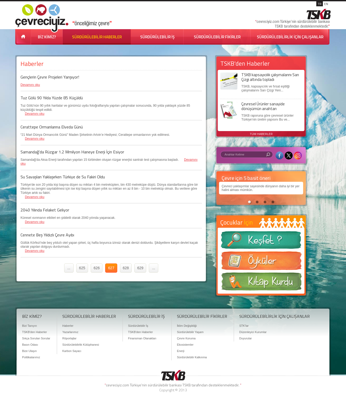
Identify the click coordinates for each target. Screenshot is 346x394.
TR (320, 3)
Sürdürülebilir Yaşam (190, 332)
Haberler (67, 325)
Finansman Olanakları (142, 338)
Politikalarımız (31, 357)
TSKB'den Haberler (34, 332)
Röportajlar (69, 338)
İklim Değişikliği (187, 325)
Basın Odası (30, 344)
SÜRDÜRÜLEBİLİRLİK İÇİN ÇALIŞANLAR (290, 37)
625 (82, 268)
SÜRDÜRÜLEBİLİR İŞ (157, 37)
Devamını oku (30, 85)
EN (326, 3)
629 (140, 268)
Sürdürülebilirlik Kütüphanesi (80, 344)
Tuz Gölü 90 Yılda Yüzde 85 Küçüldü (52, 98)
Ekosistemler (185, 344)
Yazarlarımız (70, 332)
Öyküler (261, 262)
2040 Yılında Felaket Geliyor (45, 210)
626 (97, 268)
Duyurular (245, 338)
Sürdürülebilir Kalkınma (192, 357)
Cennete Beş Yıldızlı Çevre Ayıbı (47, 235)
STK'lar (244, 325)
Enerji (180, 350)
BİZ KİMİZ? (47, 37)
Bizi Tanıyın (29, 325)
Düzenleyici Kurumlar (253, 332)
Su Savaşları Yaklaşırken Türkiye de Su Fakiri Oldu (63, 177)
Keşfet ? (261, 241)
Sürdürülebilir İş (138, 325)
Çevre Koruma (186, 338)
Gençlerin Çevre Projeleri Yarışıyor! (50, 77)
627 (111, 268)
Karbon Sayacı (71, 350)
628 (126, 268)
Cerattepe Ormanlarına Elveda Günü (52, 127)
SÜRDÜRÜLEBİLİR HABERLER (97, 37)
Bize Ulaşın (29, 350)
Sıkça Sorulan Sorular (36, 338)
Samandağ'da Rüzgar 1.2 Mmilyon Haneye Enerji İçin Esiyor (72, 152)
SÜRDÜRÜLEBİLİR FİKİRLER (217, 37)
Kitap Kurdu (261, 283)
